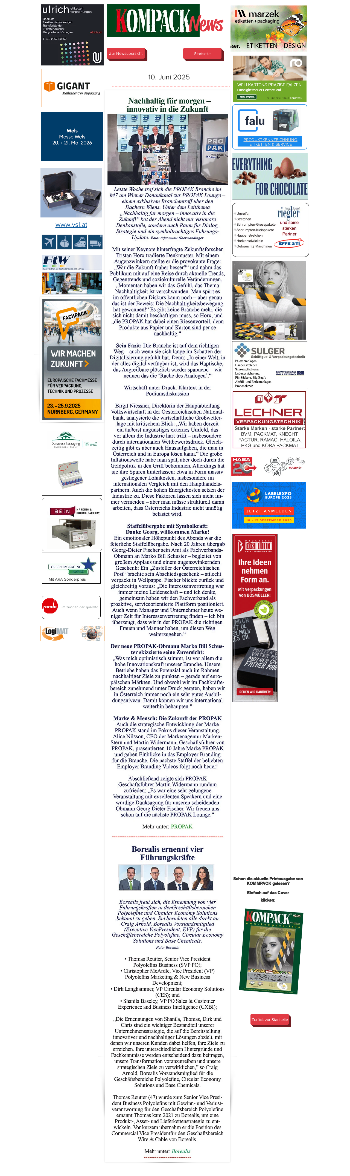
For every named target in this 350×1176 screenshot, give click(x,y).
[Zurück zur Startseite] (269, 1019)
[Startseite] (202, 53)
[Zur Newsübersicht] (126, 53)
